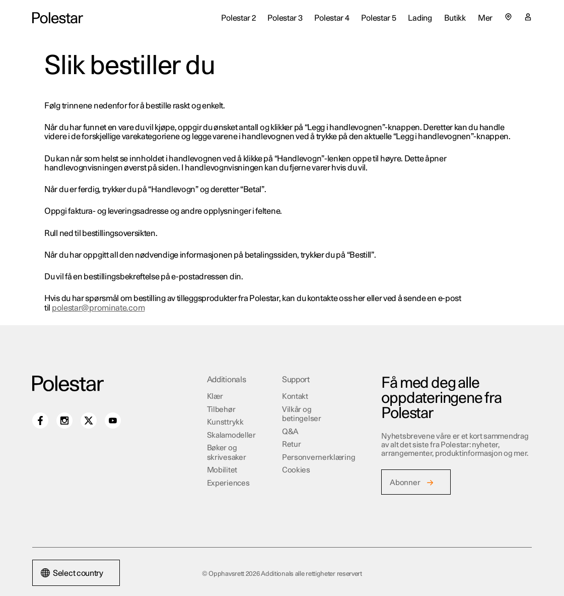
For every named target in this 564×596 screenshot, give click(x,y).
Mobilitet (222, 470)
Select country (72, 573)
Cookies (296, 470)
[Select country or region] (508, 17)
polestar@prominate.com (98, 308)
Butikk (455, 18)
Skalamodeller (231, 435)
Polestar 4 (331, 18)
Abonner (405, 483)
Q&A (290, 432)
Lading (420, 18)
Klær (215, 396)
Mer (485, 18)
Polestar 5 (378, 18)
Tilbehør (221, 409)
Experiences (228, 483)
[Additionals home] (57, 18)
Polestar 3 (284, 18)
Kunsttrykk (225, 422)
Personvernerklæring (318, 457)
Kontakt (295, 396)
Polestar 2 (238, 18)
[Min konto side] (528, 18)
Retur (291, 444)
